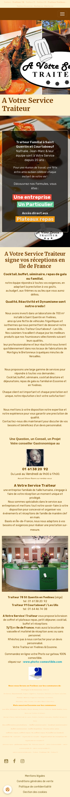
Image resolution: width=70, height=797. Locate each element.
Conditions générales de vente (35, 781)
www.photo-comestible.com (42, 661)
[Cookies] (7, 789)
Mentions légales (35, 775)
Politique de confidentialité (35, 786)
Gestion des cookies (35, 792)
